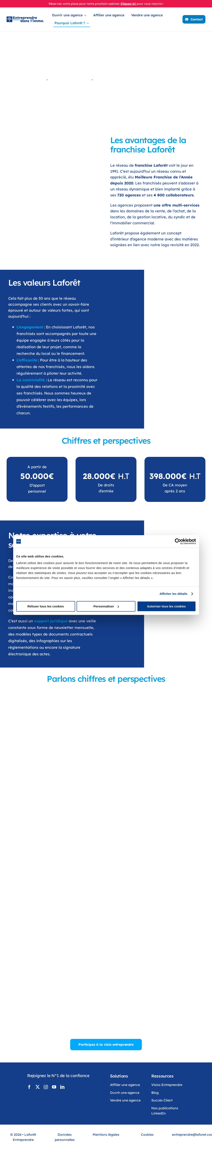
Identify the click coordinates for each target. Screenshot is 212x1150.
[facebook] (29, 1087)
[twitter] (38, 1087)
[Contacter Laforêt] (193, 19)
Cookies (147, 1134)
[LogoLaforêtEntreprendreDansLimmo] (25, 18)
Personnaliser (106, 606)
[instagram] (46, 1087)
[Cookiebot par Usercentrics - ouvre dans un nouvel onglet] (178, 541)
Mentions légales (106, 1134)
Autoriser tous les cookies (166, 606)
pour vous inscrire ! (150, 4)
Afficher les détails (173, 593)
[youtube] (54, 1087)
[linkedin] (62, 1087)
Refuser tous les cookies (45, 606)
